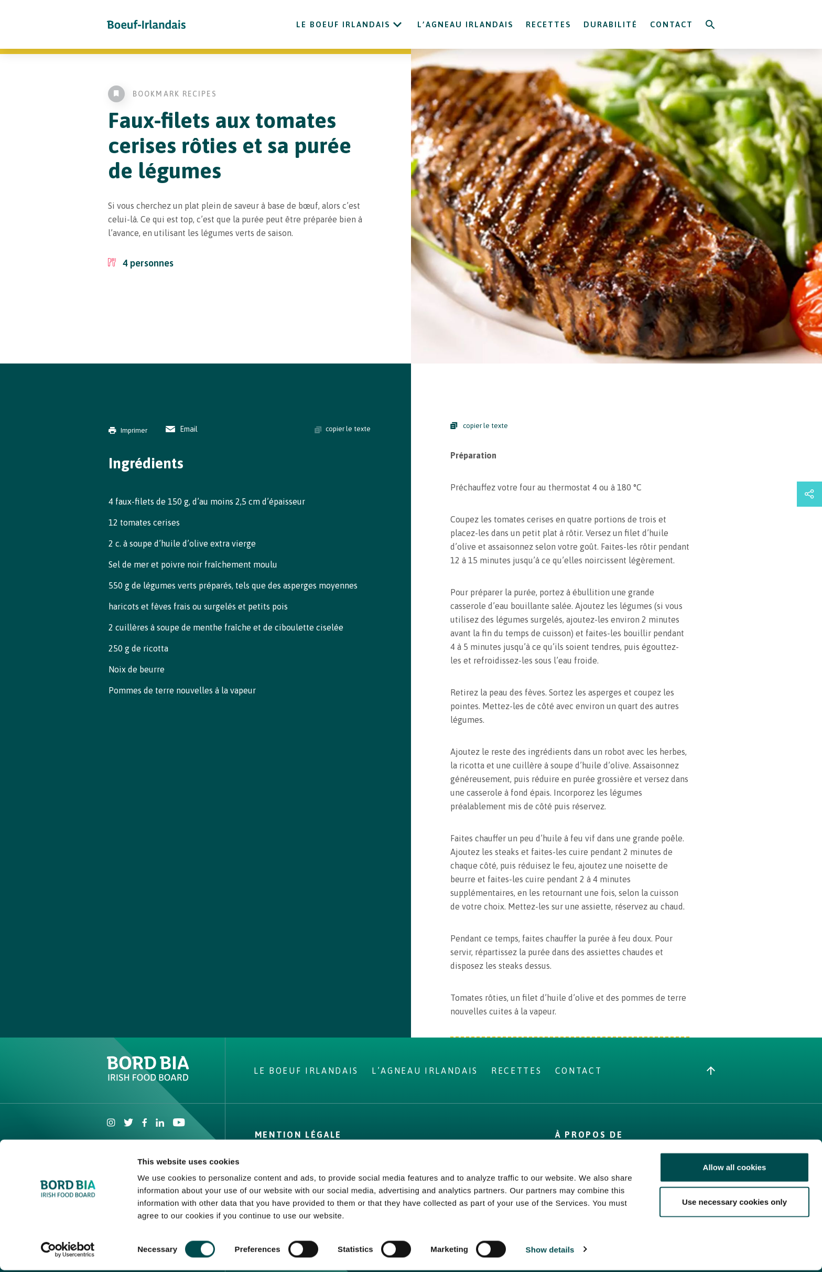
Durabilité (610, 24)
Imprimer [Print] (128, 430)
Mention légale (298, 1134)
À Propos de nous (589, 1139)
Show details (550, 1251)
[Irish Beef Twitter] (129, 1123)
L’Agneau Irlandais (465, 24)
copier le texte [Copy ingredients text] (343, 429)
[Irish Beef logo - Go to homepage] (146, 24)
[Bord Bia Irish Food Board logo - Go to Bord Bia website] (148, 1078)
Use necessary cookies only (734, 1203)
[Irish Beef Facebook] (144, 1123)
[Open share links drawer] (809, 494)
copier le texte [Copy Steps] (479, 426)
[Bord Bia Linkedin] (160, 1123)
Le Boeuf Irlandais (343, 24)
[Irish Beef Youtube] (178, 1123)
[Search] (710, 24)
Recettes (548, 24)
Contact (671, 24)
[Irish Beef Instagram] (111, 1123)
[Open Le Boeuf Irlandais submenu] (397, 24)
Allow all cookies (734, 1168)
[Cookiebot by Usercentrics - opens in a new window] (68, 1251)
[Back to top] (711, 1070)
